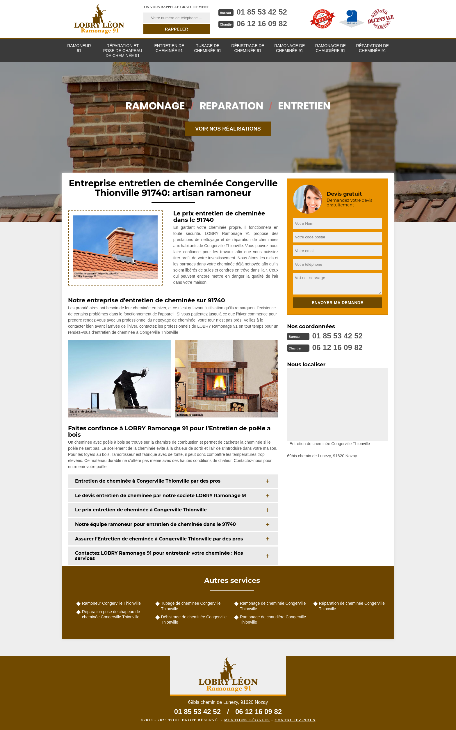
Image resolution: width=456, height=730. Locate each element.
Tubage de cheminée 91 (207, 48)
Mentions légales (247, 720)
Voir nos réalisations (228, 129)
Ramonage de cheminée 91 (289, 48)
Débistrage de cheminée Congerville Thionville (194, 619)
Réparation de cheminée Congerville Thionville (352, 606)
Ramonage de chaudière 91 (330, 48)
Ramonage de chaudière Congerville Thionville (273, 619)
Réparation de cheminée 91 (372, 48)
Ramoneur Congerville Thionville (111, 603)
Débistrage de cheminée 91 (247, 48)
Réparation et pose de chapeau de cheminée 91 (122, 50)
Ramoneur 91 (79, 48)
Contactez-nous (295, 720)
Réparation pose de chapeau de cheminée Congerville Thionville (111, 614)
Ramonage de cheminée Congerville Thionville (273, 606)
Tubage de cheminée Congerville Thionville (191, 606)
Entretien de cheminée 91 (169, 48)
